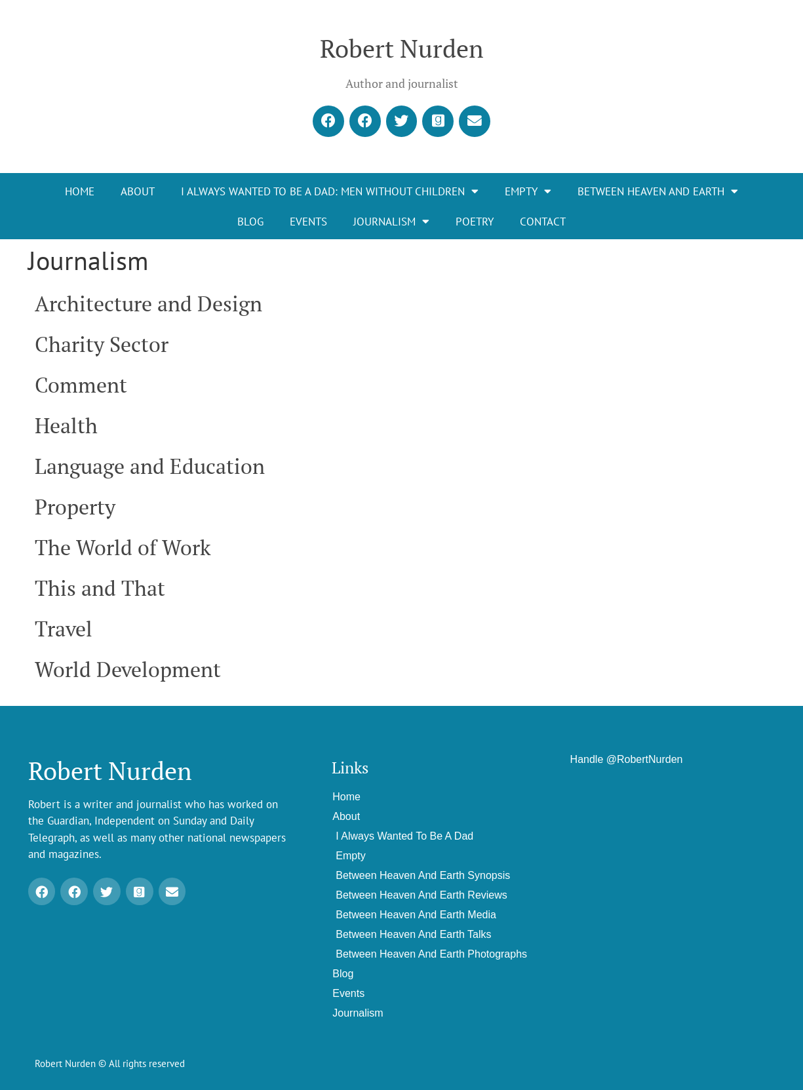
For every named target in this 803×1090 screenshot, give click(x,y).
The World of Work (123, 547)
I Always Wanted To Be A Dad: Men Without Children (330, 192)
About (138, 191)
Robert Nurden (402, 48)
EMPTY (528, 192)
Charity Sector (101, 344)
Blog (250, 221)
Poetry (475, 221)
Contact (543, 221)
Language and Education (150, 466)
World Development (128, 669)
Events (308, 221)
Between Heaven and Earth (658, 192)
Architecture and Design (148, 303)
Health (66, 425)
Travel (63, 628)
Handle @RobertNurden (626, 759)
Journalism (391, 222)
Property (75, 506)
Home (79, 191)
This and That (100, 588)
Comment (81, 385)
